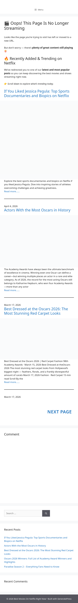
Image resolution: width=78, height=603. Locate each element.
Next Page (59, 412)
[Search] (46, 513)
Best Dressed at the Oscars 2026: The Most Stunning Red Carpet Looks (36, 311)
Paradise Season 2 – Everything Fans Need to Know (31, 566)
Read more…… (12, 191)
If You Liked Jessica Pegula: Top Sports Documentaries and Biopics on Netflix (36, 93)
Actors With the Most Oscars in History (37, 210)
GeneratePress (64, 598)
